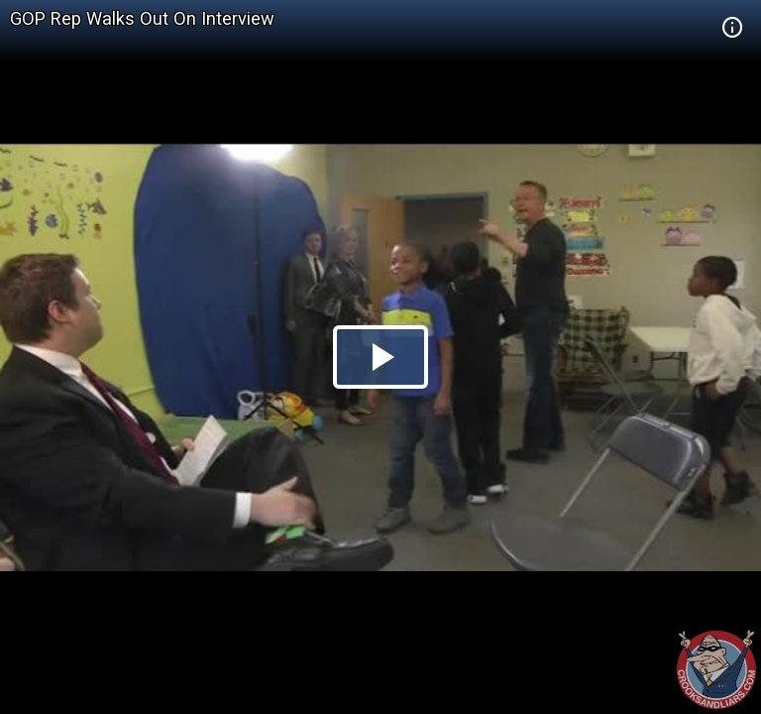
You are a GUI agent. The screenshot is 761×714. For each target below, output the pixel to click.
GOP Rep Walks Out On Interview (142, 18)
